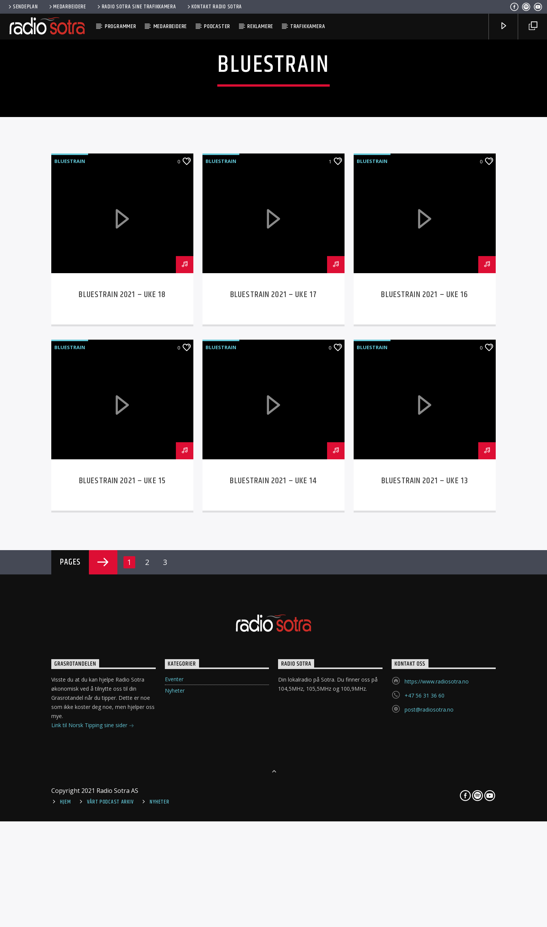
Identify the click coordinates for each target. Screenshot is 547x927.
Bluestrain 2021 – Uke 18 (122, 515)
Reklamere (260, 26)
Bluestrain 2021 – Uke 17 (273, 515)
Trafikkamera (307, 26)
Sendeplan (22, 7)
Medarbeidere (67, 7)
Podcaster (217, 26)
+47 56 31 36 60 (424, 916)
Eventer (174, 900)
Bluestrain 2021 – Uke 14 (273, 702)
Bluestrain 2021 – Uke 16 (424, 515)
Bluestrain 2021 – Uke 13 (424, 702)
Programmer (120, 26)
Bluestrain (69, 382)
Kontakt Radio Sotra (214, 7)
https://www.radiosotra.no (437, 902)
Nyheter (175, 911)
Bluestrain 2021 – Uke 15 (122, 702)
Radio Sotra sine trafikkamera (136, 7)
